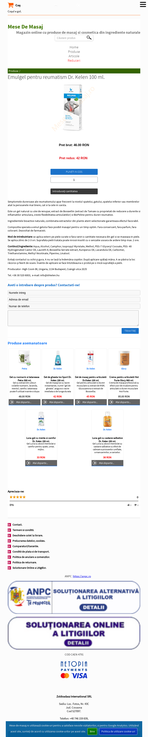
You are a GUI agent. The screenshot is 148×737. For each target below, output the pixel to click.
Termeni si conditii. (23, 530)
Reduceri (74, 60)
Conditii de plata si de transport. (31, 551)
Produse (74, 51)
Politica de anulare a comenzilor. (31, 557)
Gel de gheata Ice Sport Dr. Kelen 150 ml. (57, 378)
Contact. (17, 524)
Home (74, 47)
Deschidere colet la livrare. (28, 535)
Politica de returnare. (25, 562)
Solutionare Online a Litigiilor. (29, 568)
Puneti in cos (74, 171)
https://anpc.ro (82, 576)
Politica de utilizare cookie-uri (118, 731)
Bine (92, 731)
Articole (74, 56)
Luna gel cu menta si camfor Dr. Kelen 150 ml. (41, 439)
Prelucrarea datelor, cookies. (29, 541)
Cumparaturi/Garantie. (26, 546)
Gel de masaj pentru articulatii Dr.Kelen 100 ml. (90, 378)
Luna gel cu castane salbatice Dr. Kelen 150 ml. (107, 439)
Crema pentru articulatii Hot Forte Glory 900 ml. (124, 378)
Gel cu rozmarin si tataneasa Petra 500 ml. (24, 378)
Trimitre (130, 331)
